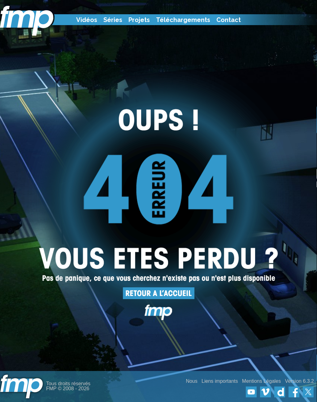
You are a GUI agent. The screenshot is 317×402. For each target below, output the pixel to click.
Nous (191, 381)
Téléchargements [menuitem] (183, 20)
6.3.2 (308, 381)
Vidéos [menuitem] (86, 20)
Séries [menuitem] (112, 20)
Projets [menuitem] (139, 20)
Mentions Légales (261, 381)
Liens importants (220, 381)
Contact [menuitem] (228, 20)
